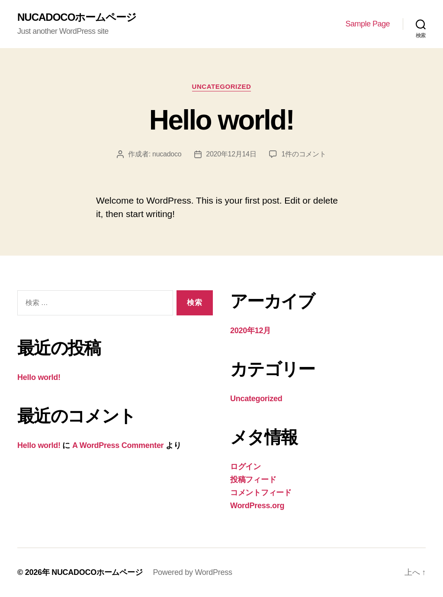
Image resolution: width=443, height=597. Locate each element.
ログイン (245, 466)
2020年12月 (250, 330)
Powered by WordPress (192, 572)
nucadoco (166, 154)
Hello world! (221, 120)
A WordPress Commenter (118, 445)
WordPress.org (257, 505)
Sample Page (367, 23)
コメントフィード (261, 492)
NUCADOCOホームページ (76, 17)
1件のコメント (303, 154)
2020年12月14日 (231, 154)
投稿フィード (253, 479)
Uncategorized (221, 86)
